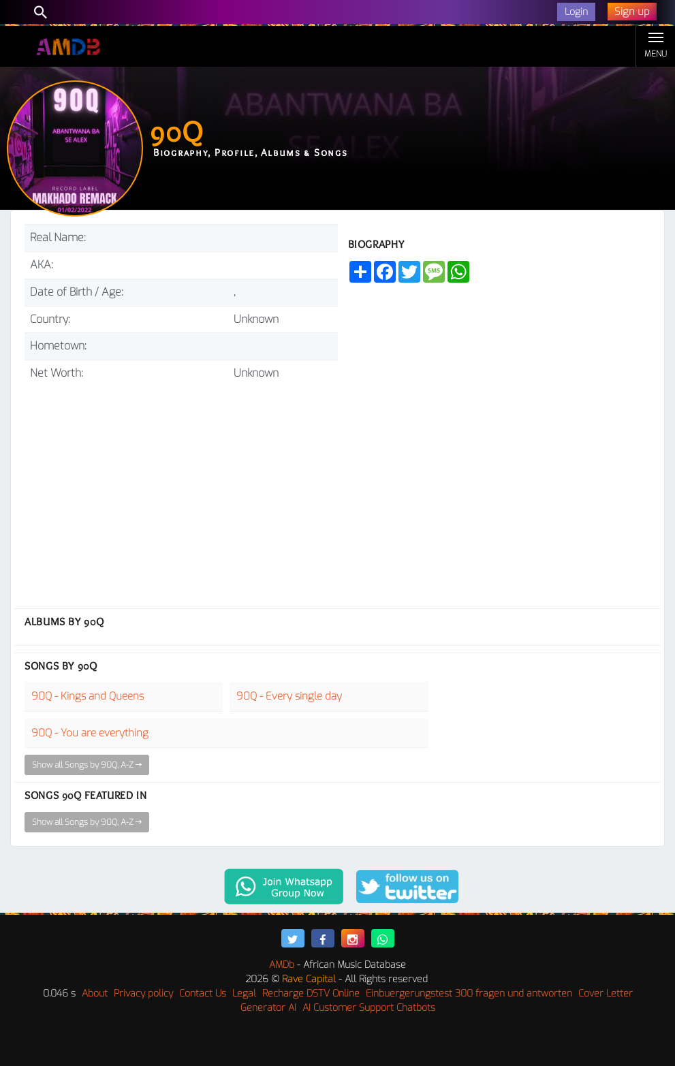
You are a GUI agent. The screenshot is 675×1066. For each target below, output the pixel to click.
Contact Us (202, 993)
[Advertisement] (181, 489)
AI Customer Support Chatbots (368, 1007)
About (95, 993)
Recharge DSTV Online (311, 993)
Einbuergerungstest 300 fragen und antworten (469, 993)
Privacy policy (143, 993)
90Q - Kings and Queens (87, 696)
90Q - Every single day (289, 696)
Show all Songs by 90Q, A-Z (87, 764)
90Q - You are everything (89, 733)
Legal (244, 993)
